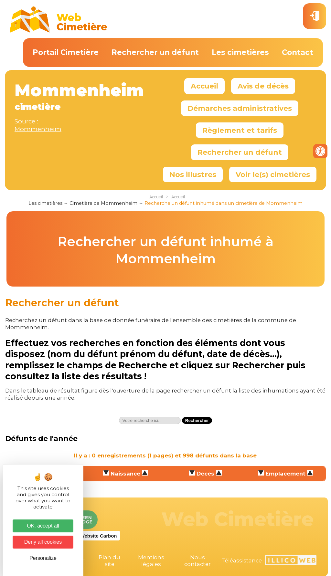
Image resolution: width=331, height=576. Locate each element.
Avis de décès (263, 86)
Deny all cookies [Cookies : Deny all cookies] (43, 542)
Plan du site (109, 561)
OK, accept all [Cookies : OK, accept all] (43, 526)
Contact (297, 52)
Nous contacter (197, 561)
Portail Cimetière (66, 52)
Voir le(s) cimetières (273, 174)
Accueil (204, 86)
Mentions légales (151, 561)
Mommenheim (38, 129)
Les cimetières (240, 52)
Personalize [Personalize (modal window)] (43, 558)
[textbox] (150, 420)
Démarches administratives (239, 108)
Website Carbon (98, 536)
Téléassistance (241, 560)
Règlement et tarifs (239, 130)
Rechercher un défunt (155, 52)
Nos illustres (192, 174)
